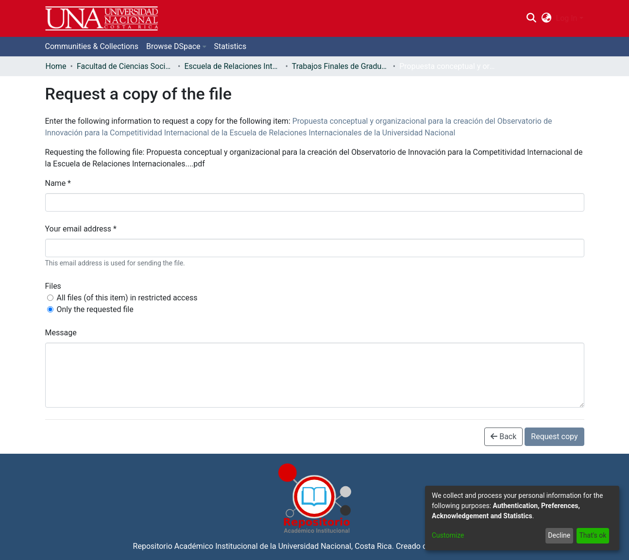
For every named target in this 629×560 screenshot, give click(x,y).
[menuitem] (546, 18)
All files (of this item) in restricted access (127, 297)
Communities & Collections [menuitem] (91, 46)
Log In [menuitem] (567, 18)
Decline (559, 535)
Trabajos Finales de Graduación (340, 66)
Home (56, 66)
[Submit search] (532, 18)
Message (61, 332)
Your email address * (81, 228)
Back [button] (503, 436)
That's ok (592, 535)
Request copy (554, 436)
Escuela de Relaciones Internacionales (232, 66)
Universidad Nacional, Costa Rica (335, 546)
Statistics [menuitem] (230, 46)
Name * (58, 183)
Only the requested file (95, 309)
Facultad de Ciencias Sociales (125, 66)
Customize (448, 535)
